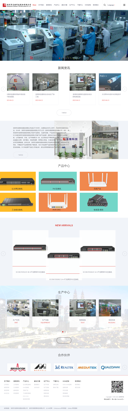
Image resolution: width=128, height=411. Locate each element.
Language (111, 5)
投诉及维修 (66, 396)
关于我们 (41, 5)
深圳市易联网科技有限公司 (37, 408)
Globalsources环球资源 (60, 408)
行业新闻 (16, 387)
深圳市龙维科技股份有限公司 (19, 408)
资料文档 (55, 384)
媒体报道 (16, 390)
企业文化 (6, 393)
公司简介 (6, 384)
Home (34, 5)
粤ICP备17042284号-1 (118, 399)
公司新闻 (16, 384)
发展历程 (6, 387)
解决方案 (64, 5)
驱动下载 (55, 387)
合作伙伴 (36, 387)
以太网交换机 (27, 384)
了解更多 (64, 116)
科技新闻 (16, 393)
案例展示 (36, 384)
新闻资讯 (49, 5)
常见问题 (65, 390)
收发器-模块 (26, 399)
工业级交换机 (27, 393)
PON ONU (26, 396)
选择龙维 (65, 387)
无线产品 (25, 390)
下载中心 (80, 5)
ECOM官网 (49, 408)
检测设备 (46, 390)
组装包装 (46, 393)
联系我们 (96, 5)
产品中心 (57, 5)
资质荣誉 (6, 390)
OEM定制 (88, 5)
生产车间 (46, 384)
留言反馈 (77, 387)
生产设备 (46, 387)
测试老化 (46, 396)
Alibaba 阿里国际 (72, 408)
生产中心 (72, 5)
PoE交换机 (26, 387)
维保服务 (65, 393)
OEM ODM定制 (67, 384)
